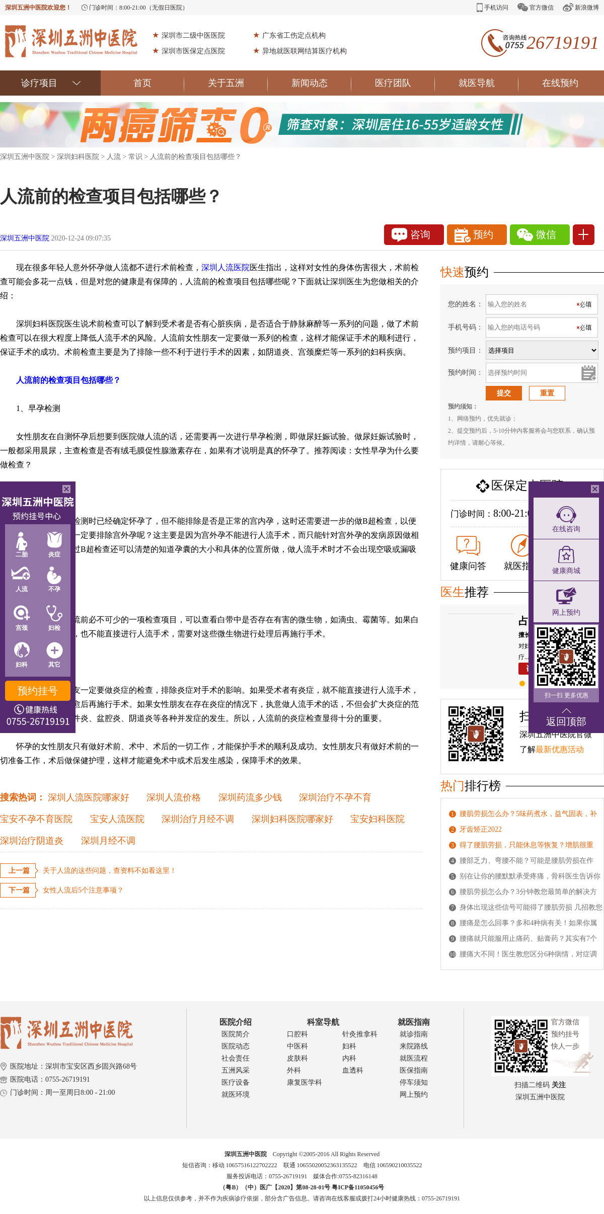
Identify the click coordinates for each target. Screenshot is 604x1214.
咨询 (411, 235)
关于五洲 (238, 83)
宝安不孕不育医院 (36, 819)
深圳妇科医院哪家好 (292, 819)
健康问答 (468, 553)
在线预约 (560, 83)
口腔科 (297, 1034)
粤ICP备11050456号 (358, 1187)
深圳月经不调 (108, 841)
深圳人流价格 (173, 797)
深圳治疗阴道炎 (31, 841)
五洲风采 (235, 1070)
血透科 (352, 1070)
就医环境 (235, 1094)
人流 (114, 156)
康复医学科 (304, 1082)
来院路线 (414, 1046)
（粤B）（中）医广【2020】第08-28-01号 (275, 1187)
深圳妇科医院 (78, 156)
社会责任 (235, 1058)
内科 (349, 1058)
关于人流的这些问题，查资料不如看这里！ (110, 870)
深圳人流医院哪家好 (88, 797)
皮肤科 (297, 1058)
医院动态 (235, 1046)
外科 (294, 1070)
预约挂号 (38, 690)
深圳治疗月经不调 (198, 819)
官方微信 (535, 7)
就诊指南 (414, 1034)
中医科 (297, 1046)
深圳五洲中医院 (24, 156)
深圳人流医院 (225, 267)
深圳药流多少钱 (250, 797)
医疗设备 (235, 1082)
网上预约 (414, 1094)
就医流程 (414, 1058)
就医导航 (488, 83)
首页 (158, 83)
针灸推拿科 (360, 1034)
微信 (536, 234)
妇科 (349, 1046)
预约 (474, 235)
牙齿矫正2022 (481, 829)
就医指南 (522, 552)
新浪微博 (581, 7)
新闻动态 (321, 83)
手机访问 (492, 7)
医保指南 (414, 1070)
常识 (135, 156)
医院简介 (235, 1034)
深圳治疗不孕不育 (335, 797)
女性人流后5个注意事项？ (83, 890)
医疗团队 (405, 83)
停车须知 (414, 1082)
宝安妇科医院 (377, 819)
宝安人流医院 (117, 819)
